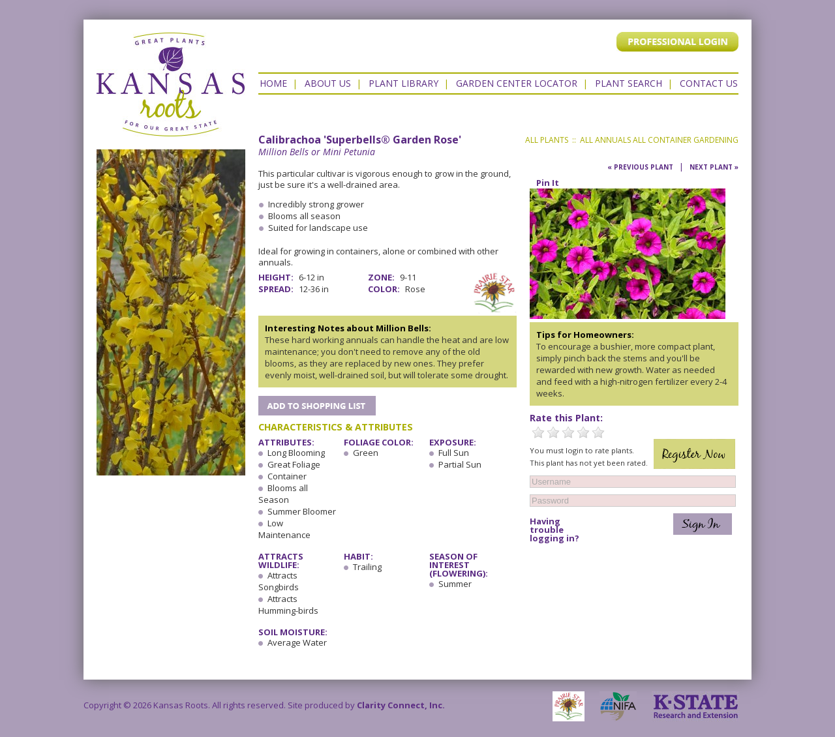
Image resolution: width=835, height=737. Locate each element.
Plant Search (628, 83)
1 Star (538, 432)
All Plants (546, 139)
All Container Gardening (685, 139)
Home (273, 83)
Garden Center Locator (516, 83)
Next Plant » (714, 167)
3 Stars (568, 432)
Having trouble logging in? (554, 530)
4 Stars (583, 432)
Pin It (547, 182)
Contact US (709, 83)
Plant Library (403, 83)
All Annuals (605, 139)
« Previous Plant (640, 167)
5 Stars (598, 432)
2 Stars (553, 432)
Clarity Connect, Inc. (401, 705)
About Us (328, 83)
